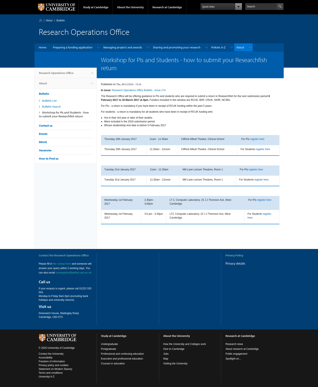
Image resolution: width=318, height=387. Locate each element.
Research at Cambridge (167, 7)
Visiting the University (175, 363)
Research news (234, 344)
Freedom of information (52, 361)
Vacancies (45, 150)
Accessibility (46, 357)
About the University (130, 7)
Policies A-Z (218, 47)
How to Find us (48, 158)
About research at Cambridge (242, 348)
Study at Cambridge (95, 7)
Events (43, 134)
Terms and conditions (51, 372)
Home (40, 20)
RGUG (43, 142)
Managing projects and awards (122, 47)
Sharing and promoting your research (176, 47)
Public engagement (236, 353)
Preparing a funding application (73, 47)
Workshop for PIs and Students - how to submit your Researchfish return (64, 114)
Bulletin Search (51, 106)
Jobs (166, 353)
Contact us (46, 125)
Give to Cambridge (173, 348)
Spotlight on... (233, 358)
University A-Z (47, 376)
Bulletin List (49, 101)
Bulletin (61, 20)
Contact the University (51, 353)
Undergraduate (109, 344)
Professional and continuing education (122, 353)
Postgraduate (108, 348)
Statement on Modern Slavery (55, 369)
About (49, 20)
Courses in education (113, 363)
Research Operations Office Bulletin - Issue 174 (139, 90)
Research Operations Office (56, 74)
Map (165, 358)
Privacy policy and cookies (54, 365)
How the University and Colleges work (184, 344)
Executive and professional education (122, 358)
